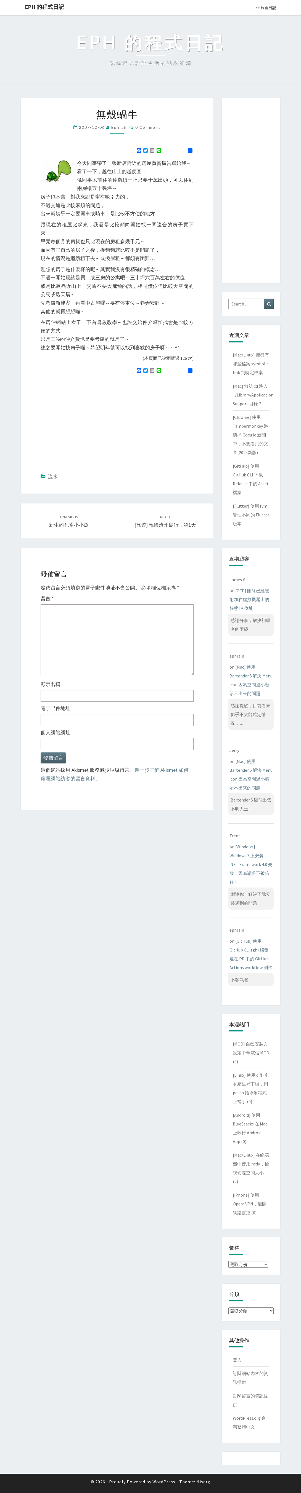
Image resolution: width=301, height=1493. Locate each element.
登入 (237, 1360)
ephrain (119, 127)
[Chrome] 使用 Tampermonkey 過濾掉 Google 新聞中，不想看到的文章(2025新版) (250, 434)
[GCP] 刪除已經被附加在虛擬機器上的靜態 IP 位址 (249, 599)
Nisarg (203, 1481)
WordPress (163, 1481)
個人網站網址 (55, 732)
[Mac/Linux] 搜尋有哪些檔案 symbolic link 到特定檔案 (251, 363)
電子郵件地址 (55, 708)
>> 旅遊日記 (265, 7)
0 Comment (147, 127)
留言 (47, 598)
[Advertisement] (87, 417)
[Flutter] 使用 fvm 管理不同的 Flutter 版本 (251, 514)
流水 (53, 476)
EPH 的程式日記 (44, 6)
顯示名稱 (50, 684)
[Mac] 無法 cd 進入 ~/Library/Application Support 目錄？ (253, 394)
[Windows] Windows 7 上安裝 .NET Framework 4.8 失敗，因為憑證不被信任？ (250, 864)
